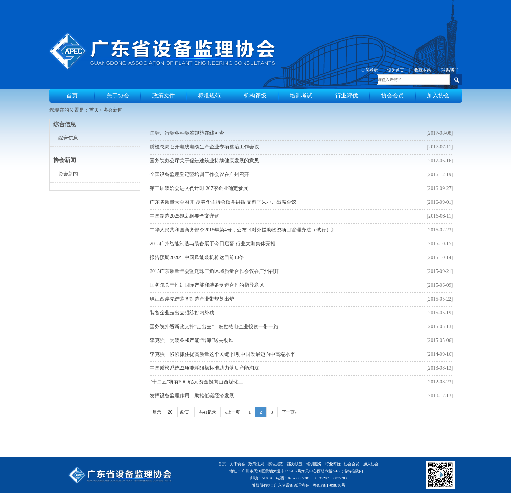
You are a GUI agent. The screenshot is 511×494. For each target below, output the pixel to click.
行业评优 (346, 95)
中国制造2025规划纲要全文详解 (184, 216)
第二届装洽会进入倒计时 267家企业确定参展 (199, 188)
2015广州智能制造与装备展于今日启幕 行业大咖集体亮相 (212, 243)
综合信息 (68, 138)
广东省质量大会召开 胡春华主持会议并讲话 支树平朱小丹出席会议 (223, 202)
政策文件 (163, 95)
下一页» (289, 412)
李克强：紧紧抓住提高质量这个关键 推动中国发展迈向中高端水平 (222, 354)
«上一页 (232, 412)
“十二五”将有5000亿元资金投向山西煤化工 (196, 381)
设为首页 (395, 70)
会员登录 (369, 70)
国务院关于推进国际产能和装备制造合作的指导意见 (207, 285)
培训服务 (314, 464)
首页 (72, 95)
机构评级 (255, 95)
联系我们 (449, 70)
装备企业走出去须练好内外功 (182, 312)
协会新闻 (68, 173)
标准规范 (209, 95)
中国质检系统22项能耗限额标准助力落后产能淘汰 (204, 368)
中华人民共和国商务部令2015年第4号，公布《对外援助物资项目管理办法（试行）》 (243, 229)
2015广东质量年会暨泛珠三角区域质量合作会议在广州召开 (214, 271)
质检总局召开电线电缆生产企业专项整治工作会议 (204, 147)
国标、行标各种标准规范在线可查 (187, 133)
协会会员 (392, 95)
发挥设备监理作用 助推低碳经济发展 (192, 395)
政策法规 (256, 464)
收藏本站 (422, 70)
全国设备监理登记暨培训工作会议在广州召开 (199, 174)
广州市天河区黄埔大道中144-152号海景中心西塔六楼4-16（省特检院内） (304, 471)
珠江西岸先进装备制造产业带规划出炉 (192, 299)
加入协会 (438, 95)
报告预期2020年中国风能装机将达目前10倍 (197, 257)
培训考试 (301, 95)
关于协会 (117, 95)
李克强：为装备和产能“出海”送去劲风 (191, 340)
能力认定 (295, 464)
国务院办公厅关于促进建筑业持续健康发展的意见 (204, 160)
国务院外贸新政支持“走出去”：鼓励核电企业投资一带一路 (214, 326)
